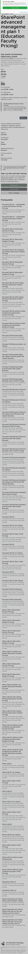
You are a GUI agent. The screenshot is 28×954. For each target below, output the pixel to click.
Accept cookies (15, 7)
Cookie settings (23, 12)
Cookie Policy (23, 4)
